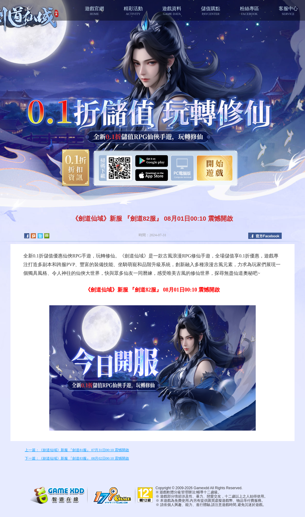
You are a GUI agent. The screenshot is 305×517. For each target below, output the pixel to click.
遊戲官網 (94, 11)
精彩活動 (133, 11)
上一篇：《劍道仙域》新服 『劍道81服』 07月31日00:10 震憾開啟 (77, 450)
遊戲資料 (171, 11)
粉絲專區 (249, 11)
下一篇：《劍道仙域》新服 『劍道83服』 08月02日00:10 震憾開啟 (77, 458)
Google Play (151, 161)
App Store (151, 175)
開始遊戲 (215, 168)
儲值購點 (210, 11)
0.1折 (74, 168)
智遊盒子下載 (182, 168)
